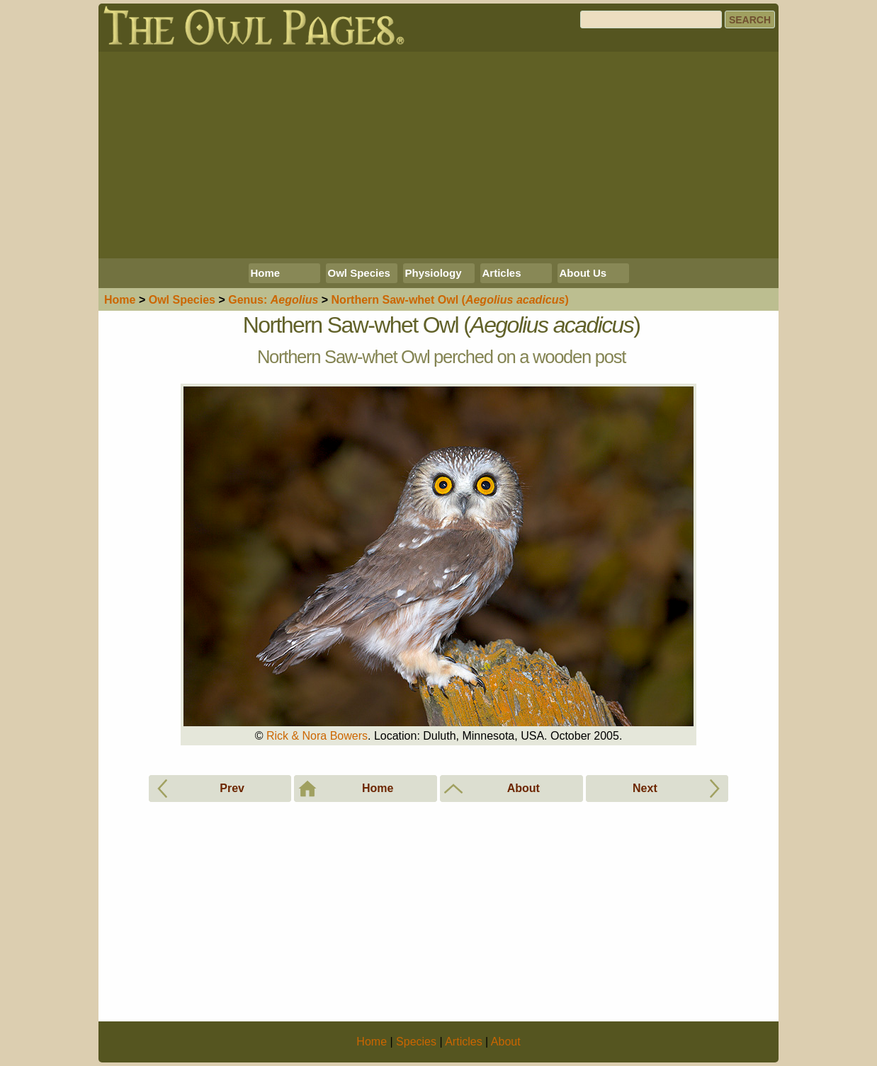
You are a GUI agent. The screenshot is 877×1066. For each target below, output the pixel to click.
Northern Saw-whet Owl (450, 300)
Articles (501, 273)
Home (266, 273)
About (506, 1042)
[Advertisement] (438, 155)
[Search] (651, 19)
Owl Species (359, 273)
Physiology (433, 273)
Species (182, 300)
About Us (583, 273)
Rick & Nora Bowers (317, 736)
